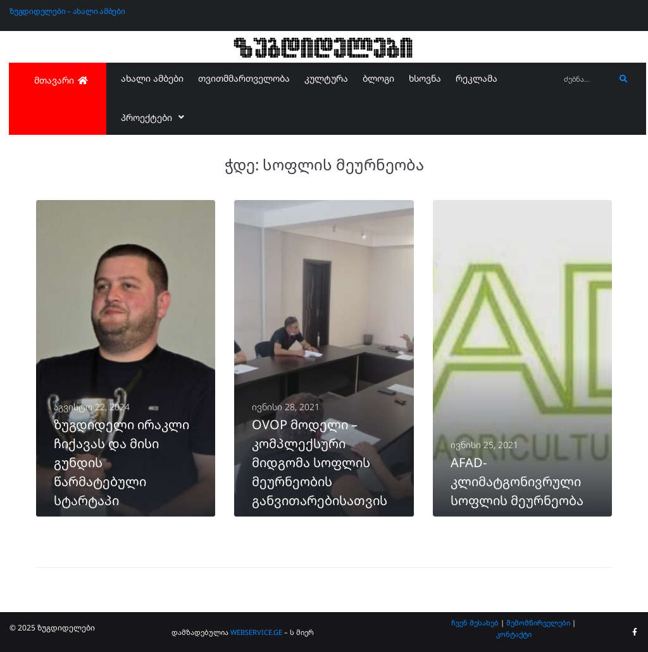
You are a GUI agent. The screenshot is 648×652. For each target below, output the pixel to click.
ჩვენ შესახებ (475, 622)
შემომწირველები (538, 622)
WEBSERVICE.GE (257, 632)
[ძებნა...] (586, 79)
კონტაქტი (514, 634)
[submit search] (624, 79)
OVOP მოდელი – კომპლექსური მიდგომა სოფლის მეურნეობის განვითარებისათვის (319, 462)
